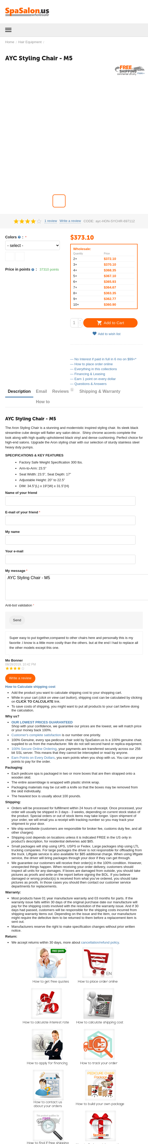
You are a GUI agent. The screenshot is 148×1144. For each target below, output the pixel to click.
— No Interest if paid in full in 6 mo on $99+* (103, 359)
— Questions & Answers (88, 384)
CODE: (88, 221)
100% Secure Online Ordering (33, 749)
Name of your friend (21, 493)
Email (41, 391)
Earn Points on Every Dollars (33, 758)
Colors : (14, 237)
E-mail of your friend (21, 512)
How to (43, 402)
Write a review (70, 221)
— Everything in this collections (93, 369)
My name (12, 532)
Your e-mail (14, 551)
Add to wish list (106, 333)
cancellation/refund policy (100, 942)
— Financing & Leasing (87, 374)
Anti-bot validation (18, 605)
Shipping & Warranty (99, 391)
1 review (50, 221)
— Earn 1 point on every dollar (93, 379)
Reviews (63, 391)
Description (19, 391)
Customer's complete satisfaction (36, 735)
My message (15, 571)
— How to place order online (91, 364)
